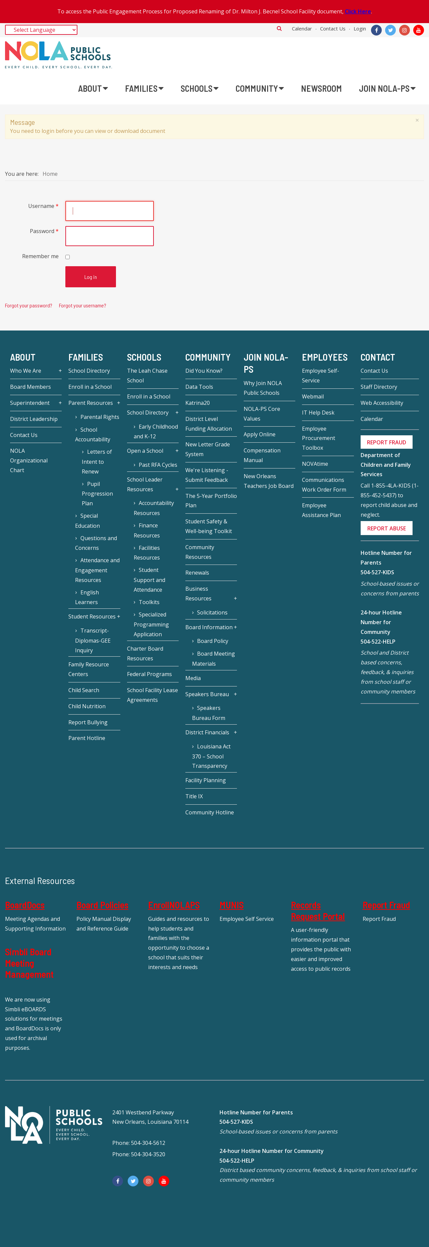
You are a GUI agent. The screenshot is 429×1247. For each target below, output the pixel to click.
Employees (325, 357)
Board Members (30, 386)
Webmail (313, 396)
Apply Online (259, 434)
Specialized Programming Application (151, 624)
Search (279, 28)
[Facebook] (376, 30)
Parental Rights (99, 417)
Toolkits (149, 602)
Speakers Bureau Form (208, 713)
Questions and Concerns (96, 543)
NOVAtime (315, 463)
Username (43, 206)
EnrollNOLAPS (174, 904)
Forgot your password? (28, 305)
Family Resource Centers (88, 669)
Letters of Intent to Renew (97, 461)
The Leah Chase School (147, 375)
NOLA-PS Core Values (262, 413)
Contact (378, 357)
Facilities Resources (147, 553)
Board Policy (212, 641)
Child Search (83, 690)
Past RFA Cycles (158, 464)
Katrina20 (197, 403)
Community (208, 357)
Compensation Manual (262, 455)
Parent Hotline (86, 738)
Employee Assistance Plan (321, 510)
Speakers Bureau (207, 694)
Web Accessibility (382, 403)
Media (193, 678)
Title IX (194, 796)
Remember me (40, 256)
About (23, 357)
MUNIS (232, 904)
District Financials (207, 732)
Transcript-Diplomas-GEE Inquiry (93, 640)
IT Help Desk (318, 412)
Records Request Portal (318, 910)
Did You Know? (204, 370)
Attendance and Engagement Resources (97, 570)
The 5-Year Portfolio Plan (211, 500)
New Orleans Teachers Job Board (269, 481)
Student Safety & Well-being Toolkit (208, 526)
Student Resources (92, 616)
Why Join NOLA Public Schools (263, 387)
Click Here (358, 11)
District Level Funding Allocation (208, 423)
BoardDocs (25, 904)
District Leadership (34, 419)
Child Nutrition (87, 706)
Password (44, 231)
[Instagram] (404, 30)
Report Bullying (88, 722)
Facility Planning (205, 780)
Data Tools (199, 386)
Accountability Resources (154, 508)
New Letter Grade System (207, 449)
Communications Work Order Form (324, 484)
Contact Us (333, 28)
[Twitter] (390, 30)
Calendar (302, 28)
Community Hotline (209, 812)
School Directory (89, 370)
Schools (144, 357)
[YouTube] (418, 30)
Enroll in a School (90, 386)
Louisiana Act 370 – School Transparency (211, 756)
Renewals (197, 572)
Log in (90, 277)
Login (360, 28)
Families (85, 357)
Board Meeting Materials (213, 658)
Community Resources (199, 552)
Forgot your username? (82, 305)
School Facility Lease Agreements (152, 695)
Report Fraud (386, 904)
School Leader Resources (145, 484)
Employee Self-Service (320, 375)
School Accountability (92, 434)
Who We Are (25, 370)
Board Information (209, 627)
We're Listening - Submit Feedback (206, 475)
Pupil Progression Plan (97, 493)
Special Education (87, 520)
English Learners (87, 597)
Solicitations (212, 612)
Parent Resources (90, 403)
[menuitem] (93, 88)
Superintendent (30, 403)
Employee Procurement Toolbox (318, 438)
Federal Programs (149, 674)
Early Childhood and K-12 (156, 431)
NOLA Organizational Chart (29, 460)
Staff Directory (379, 386)
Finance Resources (147, 530)
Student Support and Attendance (149, 579)
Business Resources (198, 593)
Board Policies (102, 904)
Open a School (145, 450)
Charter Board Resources (145, 653)
